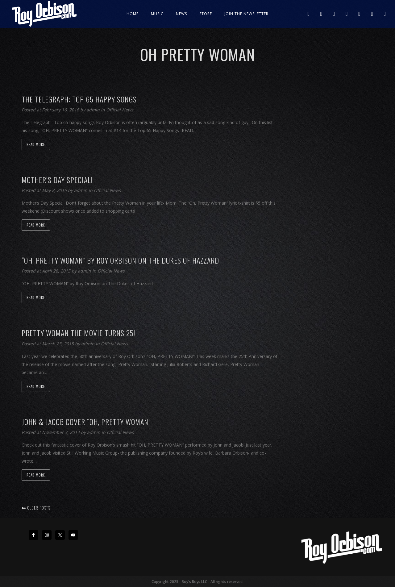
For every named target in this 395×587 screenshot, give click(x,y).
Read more (36, 144)
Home (133, 13)
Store (205, 13)
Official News (119, 110)
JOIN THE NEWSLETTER (246, 13)
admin (93, 110)
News (181, 13)
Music (157, 13)
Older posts (36, 508)
